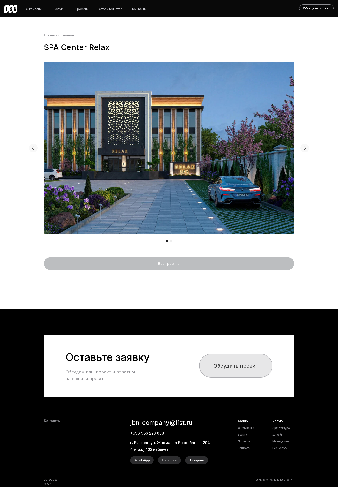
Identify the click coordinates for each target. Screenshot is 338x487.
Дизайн (277, 434)
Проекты (81, 9)
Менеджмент (282, 441)
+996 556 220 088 (149, 433)
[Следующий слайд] (304, 148)
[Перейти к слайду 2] (171, 241)
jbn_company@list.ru (169, 422)
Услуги (59, 9)
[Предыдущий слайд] (33, 148)
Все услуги (280, 448)
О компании (34, 9)
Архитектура (282, 428)
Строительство (111, 9)
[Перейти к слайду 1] (167, 241)
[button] (235, 366)
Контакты (139, 9)
